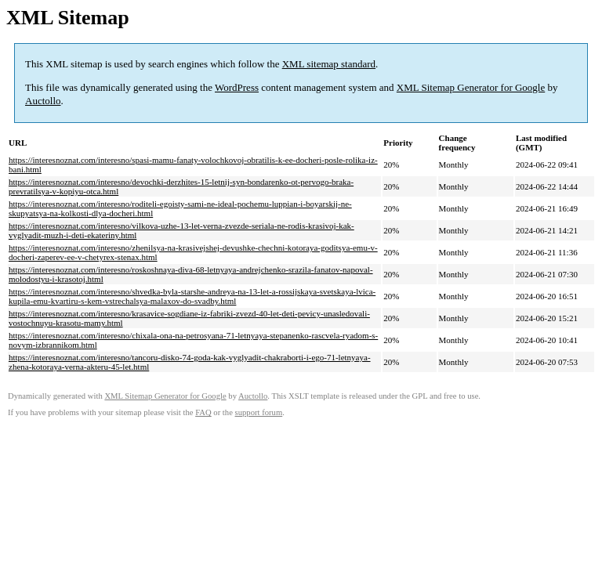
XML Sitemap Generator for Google (471, 87)
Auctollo (43, 101)
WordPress (237, 87)
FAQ (203, 412)
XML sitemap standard (328, 64)
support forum (259, 412)
